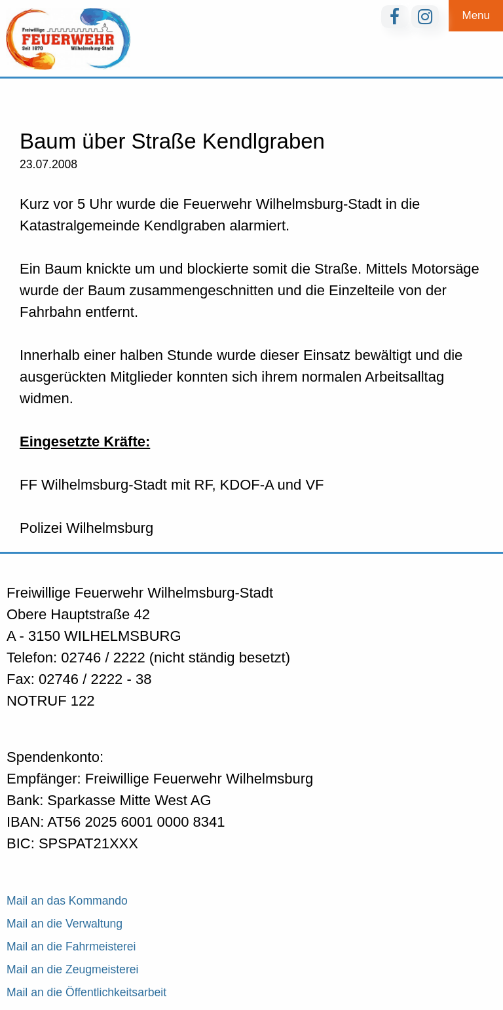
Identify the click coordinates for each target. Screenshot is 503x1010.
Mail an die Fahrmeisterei (71, 946)
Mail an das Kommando (67, 900)
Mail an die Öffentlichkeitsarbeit (86, 992)
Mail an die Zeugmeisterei (72, 969)
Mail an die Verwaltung (64, 923)
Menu (476, 15)
